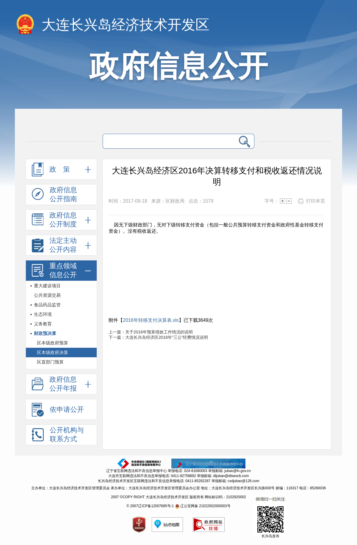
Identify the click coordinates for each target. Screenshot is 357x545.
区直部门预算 (50, 361)
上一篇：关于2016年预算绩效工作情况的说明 (151, 332)
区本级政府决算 (52, 352)
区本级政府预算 (52, 342)
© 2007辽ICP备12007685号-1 (150, 506)
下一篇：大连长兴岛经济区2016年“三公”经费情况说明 (158, 337)
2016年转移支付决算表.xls (151, 320)
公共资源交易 (47, 295)
